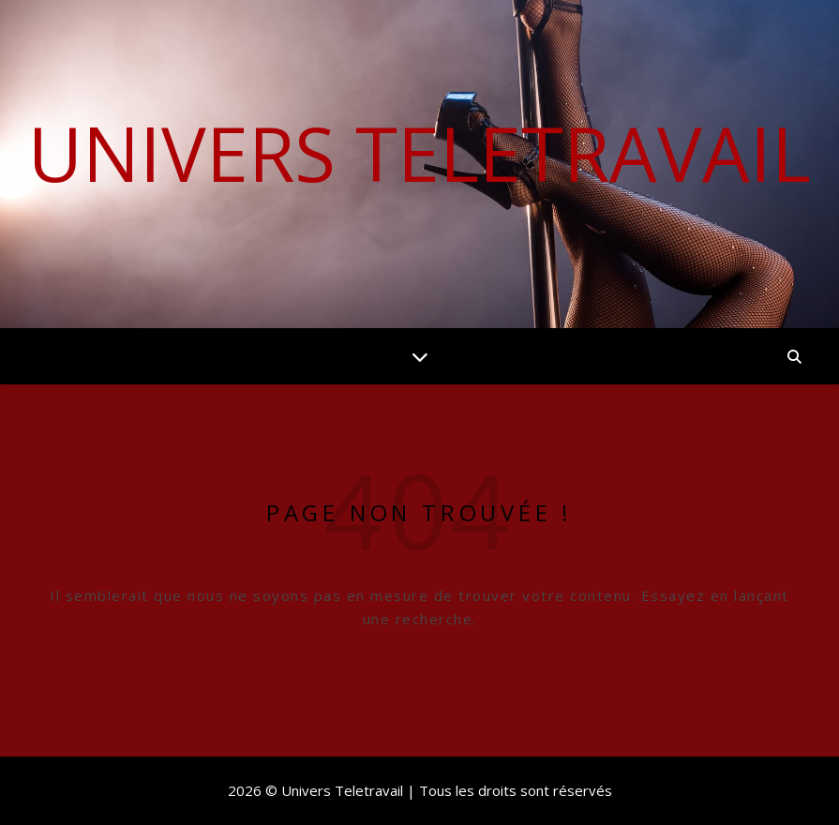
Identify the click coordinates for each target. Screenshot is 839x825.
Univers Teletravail (419, 152)
